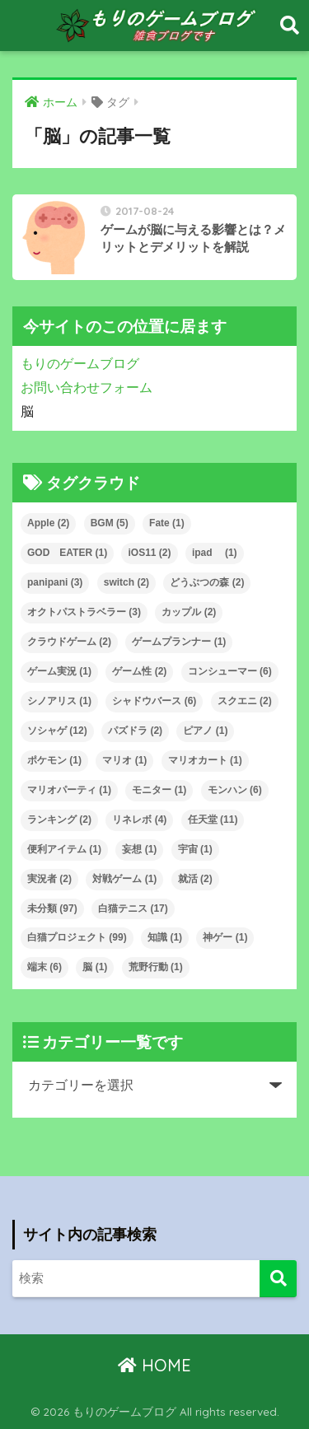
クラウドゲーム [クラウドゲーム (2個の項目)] (69, 641)
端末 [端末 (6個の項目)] (44, 967)
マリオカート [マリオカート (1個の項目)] (205, 760)
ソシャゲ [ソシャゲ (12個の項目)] (57, 730)
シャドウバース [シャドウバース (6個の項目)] (154, 701)
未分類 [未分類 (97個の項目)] (52, 908)
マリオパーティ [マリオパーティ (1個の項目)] (69, 790)
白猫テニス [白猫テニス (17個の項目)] (133, 908)
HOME (154, 1365)
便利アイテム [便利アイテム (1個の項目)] (64, 849)
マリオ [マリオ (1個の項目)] (124, 760)
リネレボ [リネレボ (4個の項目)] (139, 819)
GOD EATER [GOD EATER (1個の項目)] (67, 552)
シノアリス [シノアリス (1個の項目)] (59, 701)
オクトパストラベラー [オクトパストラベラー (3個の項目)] (84, 612)
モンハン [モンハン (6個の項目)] (235, 790)
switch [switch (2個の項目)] (126, 582)
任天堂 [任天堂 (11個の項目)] (213, 819)
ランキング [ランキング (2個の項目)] (59, 819)
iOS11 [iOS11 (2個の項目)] (149, 552)
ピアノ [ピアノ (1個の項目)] (205, 730)
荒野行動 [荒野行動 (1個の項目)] (156, 967)
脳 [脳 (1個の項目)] (94, 967)
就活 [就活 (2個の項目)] (195, 879)
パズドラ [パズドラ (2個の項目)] (135, 730)
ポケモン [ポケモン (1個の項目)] (54, 760)
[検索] (278, 1278)
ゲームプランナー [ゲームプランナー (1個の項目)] (179, 641)
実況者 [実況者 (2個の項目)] (49, 879)
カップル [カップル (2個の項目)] (189, 612)
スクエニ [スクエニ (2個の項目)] (245, 701)
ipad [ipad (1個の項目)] (214, 552)
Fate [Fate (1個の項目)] (167, 523)
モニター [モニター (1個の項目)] (159, 790)
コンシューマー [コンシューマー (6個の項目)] (230, 671)
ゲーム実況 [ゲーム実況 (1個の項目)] (59, 671)
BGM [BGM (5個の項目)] (110, 523)
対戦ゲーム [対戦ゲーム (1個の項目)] (124, 879)
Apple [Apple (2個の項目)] (48, 523)
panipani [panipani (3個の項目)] (54, 582)
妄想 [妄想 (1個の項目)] (139, 849)
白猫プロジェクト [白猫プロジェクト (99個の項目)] (77, 937)
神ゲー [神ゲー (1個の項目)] (225, 937)
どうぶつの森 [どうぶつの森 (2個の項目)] (207, 582)
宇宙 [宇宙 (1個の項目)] (195, 849)
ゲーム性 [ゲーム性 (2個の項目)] (139, 671)
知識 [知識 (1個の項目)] (164, 937)
